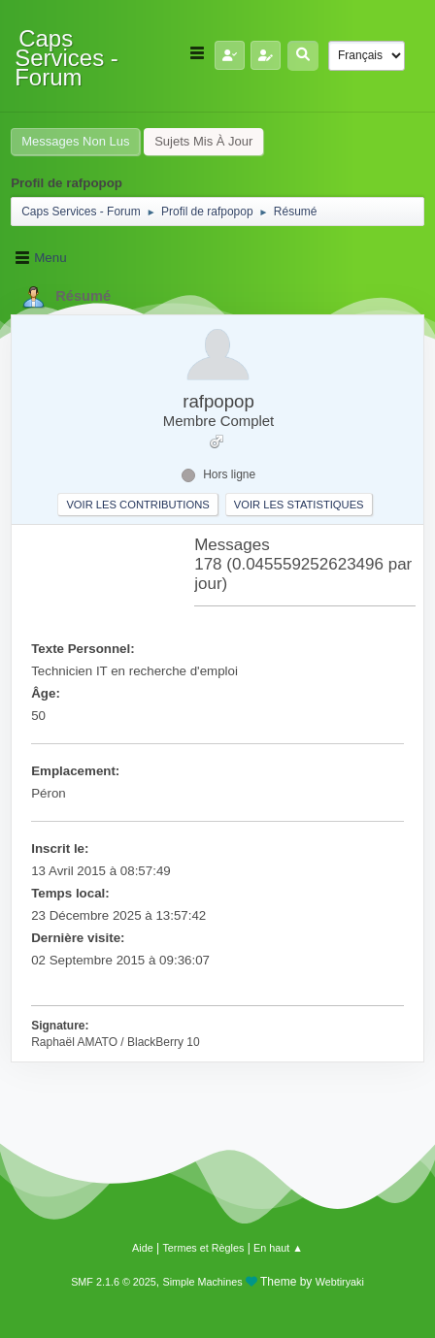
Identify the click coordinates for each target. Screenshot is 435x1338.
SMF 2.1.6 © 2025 (113, 1282)
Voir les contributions (137, 504)
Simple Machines (203, 1282)
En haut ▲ (278, 1248)
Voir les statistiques (299, 504)
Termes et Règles (203, 1248)
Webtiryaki (340, 1282)
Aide (142, 1248)
